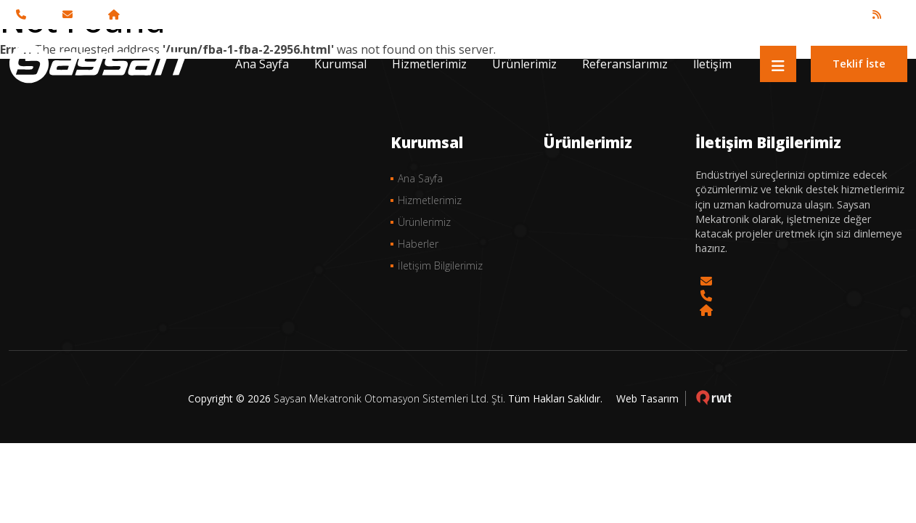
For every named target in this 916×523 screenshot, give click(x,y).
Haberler (418, 244)
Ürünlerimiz (524, 64)
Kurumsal (340, 64)
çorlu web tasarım (714, 398)
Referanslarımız (625, 64)
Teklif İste (859, 63)
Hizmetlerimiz (429, 64)
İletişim (712, 64)
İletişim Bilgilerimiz (440, 265)
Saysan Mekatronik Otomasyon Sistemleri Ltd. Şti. (389, 398)
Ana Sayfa (262, 64)
